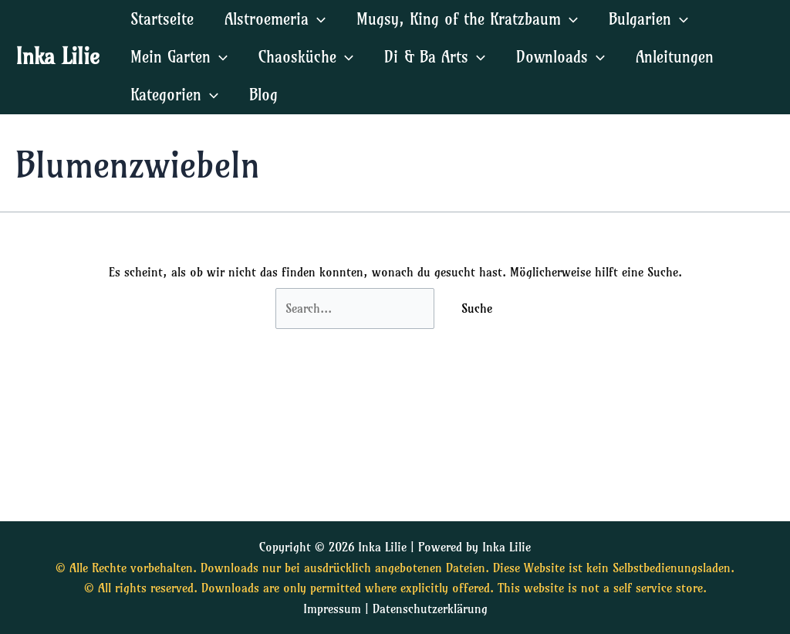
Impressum (332, 608)
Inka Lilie (57, 56)
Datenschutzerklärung (430, 608)
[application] (317, 19)
